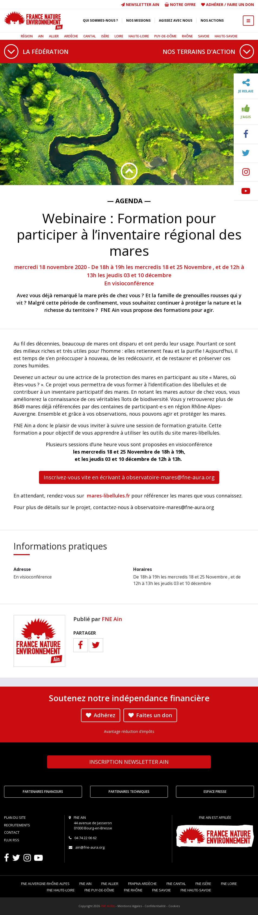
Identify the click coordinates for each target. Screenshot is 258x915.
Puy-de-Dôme (165, 36)
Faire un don (240, 4)
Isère (105, 36)
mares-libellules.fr (108, 495)
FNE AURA (108, 906)
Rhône (187, 36)
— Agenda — (129, 200)
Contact (11, 832)
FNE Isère (203, 883)
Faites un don (150, 715)
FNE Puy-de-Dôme (99, 890)
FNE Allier (109, 883)
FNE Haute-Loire (61, 890)
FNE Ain (112, 619)
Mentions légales (129, 906)
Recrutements (17, 825)
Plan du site (15, 817)
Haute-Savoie (226, 36)
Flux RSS (11, 840)
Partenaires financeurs (43, 791)
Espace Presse (215, 791)
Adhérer (214, 4)
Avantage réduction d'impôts (129, 731)
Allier (54, 36)
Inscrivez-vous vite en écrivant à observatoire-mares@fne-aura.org (129, 477)
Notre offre (180, 4)
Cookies (174, 906)
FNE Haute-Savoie (196, 890)
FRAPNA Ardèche (142, 883)
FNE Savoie (161, 890)
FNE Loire (229, 883)
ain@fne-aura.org (89, 847)
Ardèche (71, 36)
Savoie (203, 36)
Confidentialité (155, 906)
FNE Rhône (133, 890)
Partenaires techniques (129, 791)
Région (27, 36)
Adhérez (100, 715)
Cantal (89, 36)
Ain (41, 36)
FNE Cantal (176, 883)
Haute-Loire (139, 36)
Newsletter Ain (140, 4)
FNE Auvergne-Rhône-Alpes (45, 883)
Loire (119, 36)
